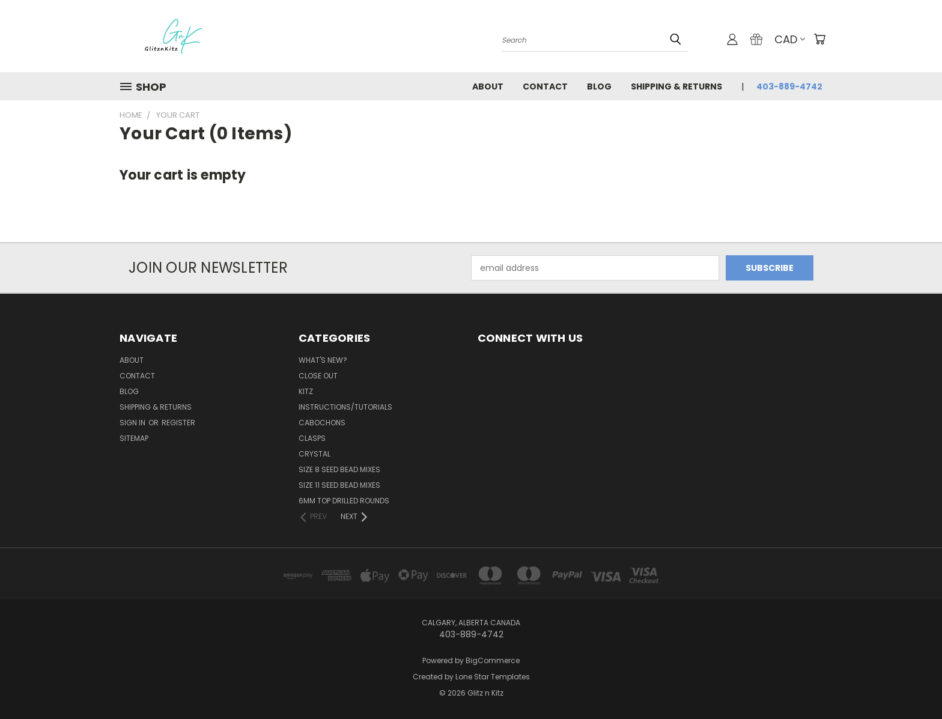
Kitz (306, 391)
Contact (545, 86)
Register (178, 422)
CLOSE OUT (318, 376)
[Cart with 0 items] (819, 39)
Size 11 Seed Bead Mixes (339, 485)
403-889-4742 (789, 86)
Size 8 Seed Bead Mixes (339, 469)
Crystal (314, 454)
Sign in (133, 422)
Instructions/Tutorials (345, 407)
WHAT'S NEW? (323, 360)
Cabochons (322, 422)
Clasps (312, 438)
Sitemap (134, 438)
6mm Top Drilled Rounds (344, 501)
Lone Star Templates (492, 677)
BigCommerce (493, 660)
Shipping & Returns (676, 86)
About (487, 86)
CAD (789, 39)
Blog (599, 86)
